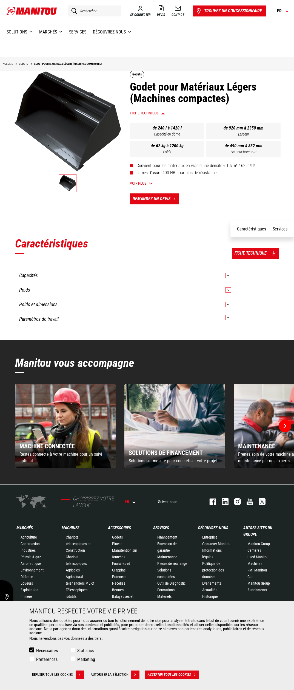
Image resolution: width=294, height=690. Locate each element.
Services (161, 527)
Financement (167, 537)
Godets (117, 537)
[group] (65, 426)
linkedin (222, 501)
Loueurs (27, 583)
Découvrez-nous (213, 527)
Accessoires (119, 527)
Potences (119, 576)
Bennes (118, 590)
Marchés (24, 527)
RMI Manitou (257, 570)
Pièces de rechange (172, 563)
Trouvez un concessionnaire (228, 11)
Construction (30, 544)
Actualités (209, 590)
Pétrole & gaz (31, 557)
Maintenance (167, 557)
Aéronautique (31, 563)
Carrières (254, 550)
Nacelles (118, 583)
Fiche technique (144, 113)
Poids (167, 152)
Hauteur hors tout (243, 152)
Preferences (47, 659)
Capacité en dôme (167, 134)
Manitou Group (258, 544)
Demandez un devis (156, 198)
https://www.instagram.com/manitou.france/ (235, 501)
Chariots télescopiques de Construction (79, 544)
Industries (28, 550)
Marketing (86, 659)
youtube (247, 501)
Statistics (85, 650)
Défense (27, 576)
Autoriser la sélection (115, 675)
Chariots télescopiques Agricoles (76, 563)
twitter (259, 501)
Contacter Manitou (216, 544)
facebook (210, 501)
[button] (285, 426)
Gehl (250, 576)
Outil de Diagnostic (171, 583)
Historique (210, 596)
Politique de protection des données (213, 570)
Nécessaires (47, 650)
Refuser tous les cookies (58, 675)
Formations (166, 590)
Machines (70, 527)
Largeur (243, 134)
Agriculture (29, 537)
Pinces (117, 544)
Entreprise (210, 537)
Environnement (32, 570)
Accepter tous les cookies (173, 675)
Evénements (211, 583)
